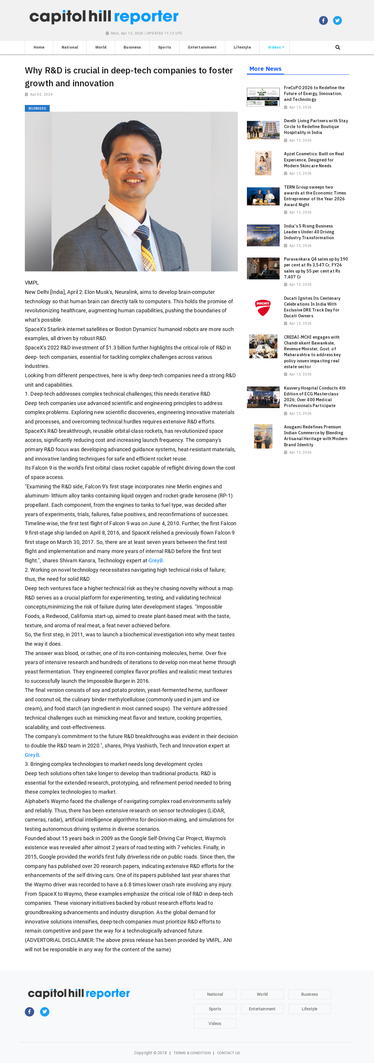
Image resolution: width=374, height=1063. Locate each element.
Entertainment (262, 1009)
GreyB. (156, 561)
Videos (215, 1023)
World (262, 994)
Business (309, 994)
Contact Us (228, 1053)
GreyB (32, 755)
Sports (215, 1009)
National (215, 994)
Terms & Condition (192, 1053)
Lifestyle (309, 1009)
